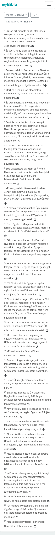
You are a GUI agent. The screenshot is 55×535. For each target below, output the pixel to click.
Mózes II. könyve (15, 14)
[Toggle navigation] (49, 4)
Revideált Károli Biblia (18, 21)
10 (34, 14)
